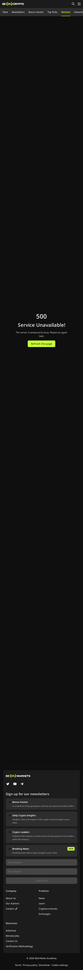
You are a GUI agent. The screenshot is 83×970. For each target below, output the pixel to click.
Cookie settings (60, 965)
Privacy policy (30, 965)
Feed (5, 12)
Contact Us (12, 941)
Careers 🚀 (12, 908)
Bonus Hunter (36, 12)
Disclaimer (44, 965)
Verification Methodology (19, 946)
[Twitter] (8, 784)
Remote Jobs (12, 935)
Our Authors (12, 903)
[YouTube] (15, 784)
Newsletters (18, 12)
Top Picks (52, 12)
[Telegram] (22, 784)
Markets (65, 12)
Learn (42, 903)
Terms (18, 965)
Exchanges (44, 913)
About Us (11, 898)
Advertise (11, 930)
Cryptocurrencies (48, 908)
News (42, 898)
